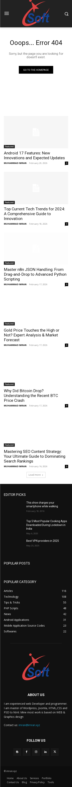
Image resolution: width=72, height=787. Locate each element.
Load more (36, 474)
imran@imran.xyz (29, 725)
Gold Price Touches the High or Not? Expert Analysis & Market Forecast (31, 335)
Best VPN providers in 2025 (42, 540)
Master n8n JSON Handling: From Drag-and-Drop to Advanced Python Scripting (35, 274)
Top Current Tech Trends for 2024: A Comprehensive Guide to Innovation (34, 214)
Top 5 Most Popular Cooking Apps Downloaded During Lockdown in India (46, 525)
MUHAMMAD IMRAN (15, 163)
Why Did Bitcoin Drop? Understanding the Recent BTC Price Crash (31, 395)
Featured (9, 146)
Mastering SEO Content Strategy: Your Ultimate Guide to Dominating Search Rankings (34, 456)
